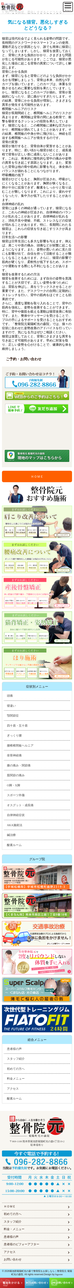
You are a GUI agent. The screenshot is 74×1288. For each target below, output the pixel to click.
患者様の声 (14, 1048)
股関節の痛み (16, 775)
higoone (59, 1274)
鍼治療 (11, 835)
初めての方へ (16, 1068)
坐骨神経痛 (14, 755)
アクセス (13, 1088)
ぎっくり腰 (14, 735)
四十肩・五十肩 (17, 725)
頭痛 (10, 695)
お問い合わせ (13, 1259)
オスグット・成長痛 (20, 805)
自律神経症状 (16, 815)
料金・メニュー (14, 1229)
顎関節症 (13, 715)
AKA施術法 (14, 825)
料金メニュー (16, 1078)
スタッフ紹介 (16, 1058)
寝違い (11, 705)
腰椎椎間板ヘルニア (20, 745)
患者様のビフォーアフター (21, 1244)
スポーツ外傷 (16, 795)
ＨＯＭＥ (37, 476)
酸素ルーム (14, 845)
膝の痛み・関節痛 (19, 765)
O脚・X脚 (13, 785)
